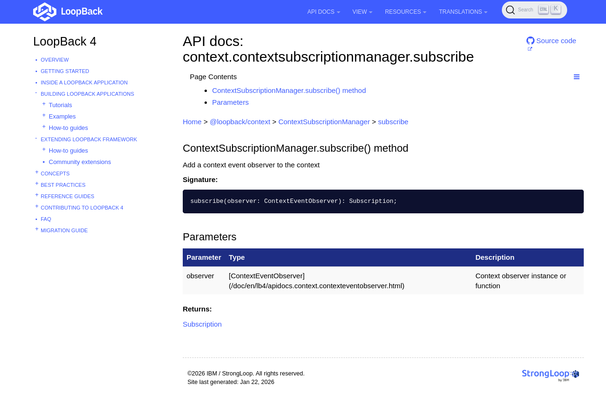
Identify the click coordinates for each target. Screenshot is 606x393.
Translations (463, 12)
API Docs (323, 12)
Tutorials (60, 105)
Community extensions (80, 161)
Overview (55, 60)
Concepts (55, 173)
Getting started (65, 71)
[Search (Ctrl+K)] (534, 9)
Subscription (202, 324)
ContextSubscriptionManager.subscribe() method (289, 90)
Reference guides (67, 196)
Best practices (63, 185)
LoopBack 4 (65, 41)
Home (192, 122)
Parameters (230, 102)
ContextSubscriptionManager (324, 122)
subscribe (393, 122)
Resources (406, 12)
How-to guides (68, 127)
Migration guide (64, 230)
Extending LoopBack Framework (89, 139)
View (363, 12)
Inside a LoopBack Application (84, 82)
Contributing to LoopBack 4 (82, 207)
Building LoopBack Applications (87, 94)
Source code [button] (551, 41)
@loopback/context (240, 122)
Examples (62, 116)
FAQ (46, 219)
